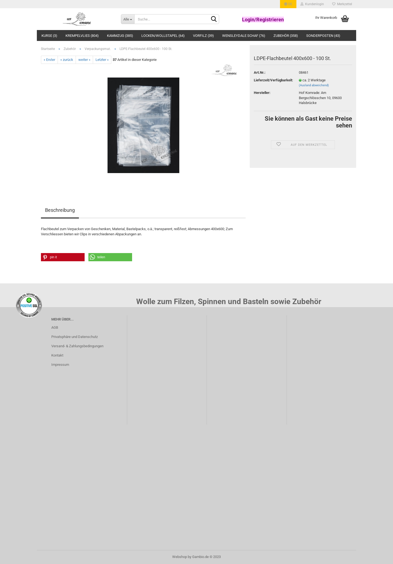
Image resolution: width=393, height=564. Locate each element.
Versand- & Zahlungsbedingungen (77, 346)
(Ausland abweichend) (314, 85)
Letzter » (102, 60)
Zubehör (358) (285, 36)
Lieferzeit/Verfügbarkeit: (272, 80)
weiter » (84, 60)
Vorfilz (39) (203, 36)
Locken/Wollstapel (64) (163, 36)
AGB (54, 327)
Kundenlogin (312, 4)
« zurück (66, 60)
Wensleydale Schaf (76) (243, 36)
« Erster (49, 60)
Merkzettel (342, 4)
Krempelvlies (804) (82, 36)
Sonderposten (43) (323, 36)
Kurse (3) (49, 36)
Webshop (179, 557)
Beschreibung (60, 210)
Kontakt (57, 355)
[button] (63, 257)
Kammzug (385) (120, 36)
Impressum (60, 365)
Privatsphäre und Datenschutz (74, 337)
